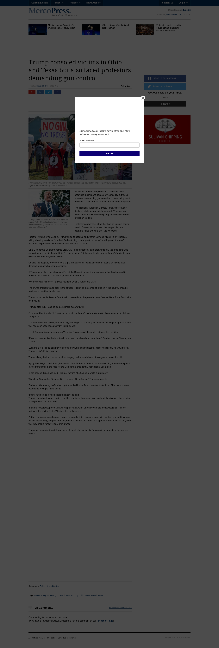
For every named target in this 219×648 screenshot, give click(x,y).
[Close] (143, 98)
